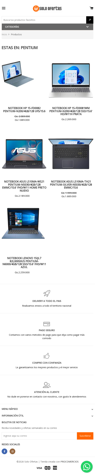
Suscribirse (85, 435)
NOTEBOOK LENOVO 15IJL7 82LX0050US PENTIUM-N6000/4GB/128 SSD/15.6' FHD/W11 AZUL (24, 262)
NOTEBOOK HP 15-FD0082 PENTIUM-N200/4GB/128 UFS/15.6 (24, 109)
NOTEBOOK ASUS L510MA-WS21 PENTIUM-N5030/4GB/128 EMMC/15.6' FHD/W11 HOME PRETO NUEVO (24, 186)
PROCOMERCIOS (70, 461)
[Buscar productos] (44, 20)
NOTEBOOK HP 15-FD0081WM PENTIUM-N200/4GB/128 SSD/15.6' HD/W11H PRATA (70, 111)
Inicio (4, 34)
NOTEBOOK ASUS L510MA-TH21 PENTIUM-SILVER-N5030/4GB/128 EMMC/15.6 (71, 184)
